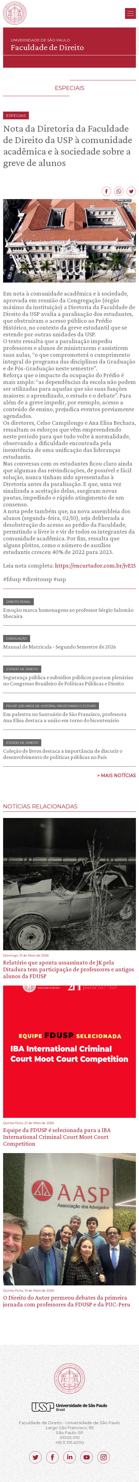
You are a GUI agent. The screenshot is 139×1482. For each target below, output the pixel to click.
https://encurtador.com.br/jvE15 (95, 565)
